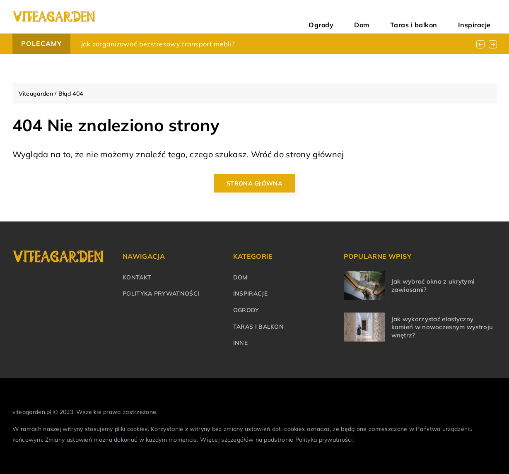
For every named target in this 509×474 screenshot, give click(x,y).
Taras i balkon (439, 16)
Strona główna (254, 183)
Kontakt (137, 277)
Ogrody (377, 16)
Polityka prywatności (161, 293)
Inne (240, 342)
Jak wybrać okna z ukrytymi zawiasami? (433, 285)
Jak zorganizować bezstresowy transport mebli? (158, 44)
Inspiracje (482, 16)
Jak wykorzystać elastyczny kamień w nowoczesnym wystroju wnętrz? (442, 327)
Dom (403, 16)
